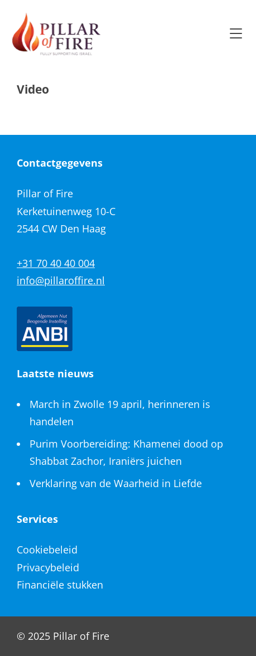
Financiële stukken (60, 584)
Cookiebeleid (47, 549)
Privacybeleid (48, 567)
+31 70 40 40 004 (56, 263)
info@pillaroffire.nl (61, 280)
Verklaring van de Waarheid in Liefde (116, 483)
